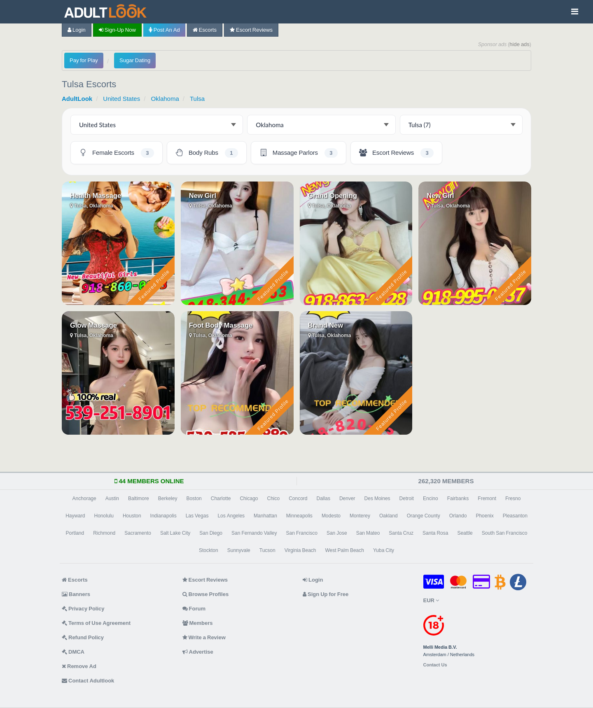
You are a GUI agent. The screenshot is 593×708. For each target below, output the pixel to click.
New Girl (202, 195)
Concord (298, 498)
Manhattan (265, 515)
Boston (193, 498)
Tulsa (197, 98)
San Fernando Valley (254, 533)
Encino (430, 498)
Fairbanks (458, 498)
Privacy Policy (83, 608)
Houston (132, 515)
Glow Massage (93, 325)
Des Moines (377, 498)
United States (121, 98)
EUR (431, 600)
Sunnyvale (238, 550)
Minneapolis (299, 515)
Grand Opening (332, 195)
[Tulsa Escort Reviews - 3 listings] (396, 152)
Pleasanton (515, 515)
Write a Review (204, 637)
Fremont (487, 498)
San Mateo (368, 533)
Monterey (360, 515)
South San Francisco (505, 533)
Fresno (513, 498)
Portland (75, 533)
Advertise (197, 651)
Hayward (75, 515)
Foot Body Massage (221, 325)
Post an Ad (164, 30)
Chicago (249, 498)
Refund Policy (83, 637)
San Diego (210, 533)
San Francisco (302, 533)
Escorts (205, 30)
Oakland (388, 515)
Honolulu (104, 515)
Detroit (406, 498)
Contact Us (435, 665)
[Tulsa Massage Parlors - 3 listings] (298, 152)
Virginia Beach (300, 550)
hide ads (519, 44)
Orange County (423, 515)
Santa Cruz (401, 533)
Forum (193, 608)
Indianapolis (163, 515)
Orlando (458, 515)
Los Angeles (231, 515)
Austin (112, 498)
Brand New (325, 325)
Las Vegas (197, 515)
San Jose (337, 533)
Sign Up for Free (325, 594)
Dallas (323, 498)
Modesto (331, 515)
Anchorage (84, 498)
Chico (273, 498)
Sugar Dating (134, 60)
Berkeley (167, 498)
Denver (347, 498)
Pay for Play (84, 60)
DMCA (73, 651)
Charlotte (221, 498)
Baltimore (138, 498)
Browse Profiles (205, 594)
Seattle (464, 533)
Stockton (208, 550)
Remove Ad (79, 666)
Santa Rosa (435, 533)
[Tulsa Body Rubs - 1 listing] (207, 152)
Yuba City (383, 550)
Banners (76, 594)
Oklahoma (165, 98)
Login (77, 30)
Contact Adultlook (88, 680)
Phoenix (484, 515)
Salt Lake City (175, 533)
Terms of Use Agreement (96, 623)
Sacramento (137, 533)
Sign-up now (117, 30)
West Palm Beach (344, 550)
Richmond (104, 533)
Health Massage (95, 195)
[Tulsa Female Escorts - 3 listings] (116, 152)
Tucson (267, 550)
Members (197, 623)
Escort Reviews (251, 30)
